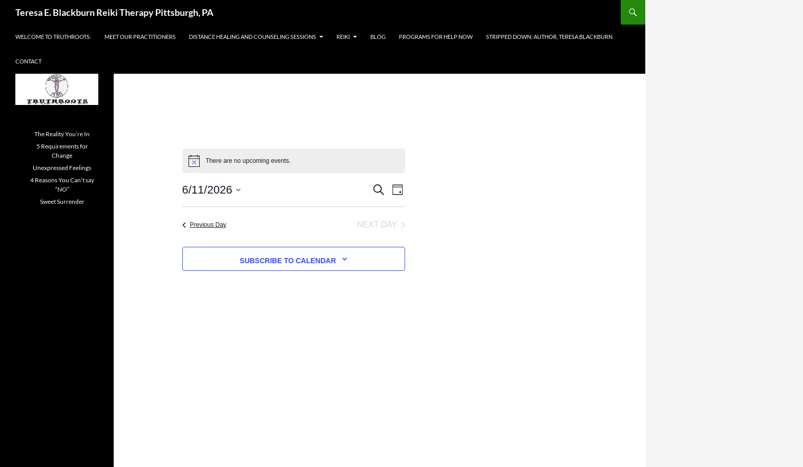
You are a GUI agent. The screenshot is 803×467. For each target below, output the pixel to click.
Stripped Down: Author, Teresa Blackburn (549, 36)
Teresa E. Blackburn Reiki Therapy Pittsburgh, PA (114, 12)
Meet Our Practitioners (140, 36)
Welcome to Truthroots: (53, 36)
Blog (378, 36)
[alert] (293, 160)
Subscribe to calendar (288, 261)
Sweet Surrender (62, 201)
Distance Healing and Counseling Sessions (252, 36)
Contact (28, 61)
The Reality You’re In (62, 134)
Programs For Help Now (436, 36)
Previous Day (204, 224)
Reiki (343, 36)
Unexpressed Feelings (62, 168)
